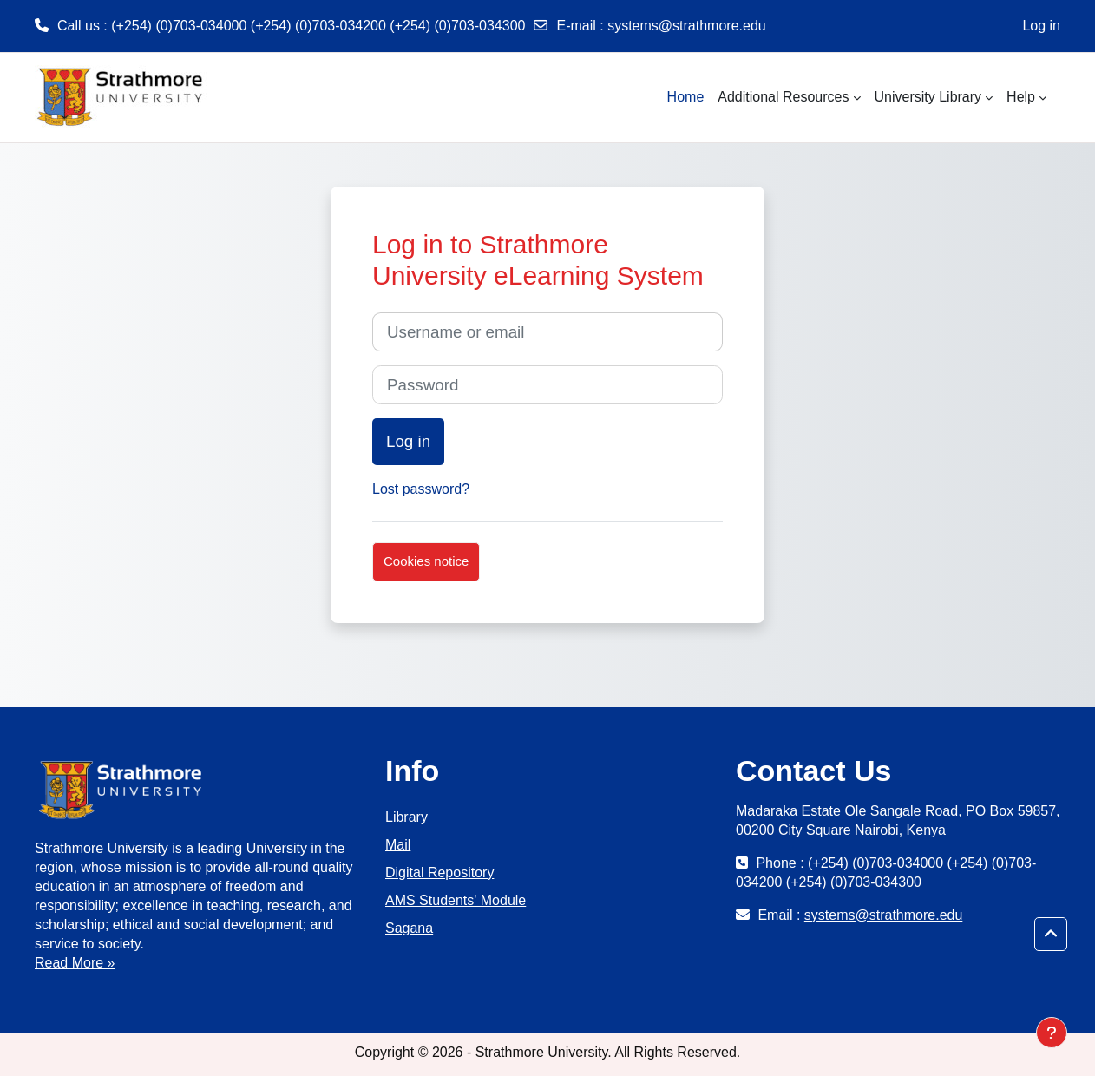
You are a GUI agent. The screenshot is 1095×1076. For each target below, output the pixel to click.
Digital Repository (439, 872)
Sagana (409, 928)
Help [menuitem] (1020, 96)
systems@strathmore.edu (686, 25)
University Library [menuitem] (928, 96)
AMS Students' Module (455, 900)
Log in (1041, 25)
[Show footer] (1051, 1032)
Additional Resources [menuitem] (783, 96)
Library (406, 817)
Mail (397, 844)
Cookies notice (426, 561)
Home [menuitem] (686, 96)
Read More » (75, 962)
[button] (1050, 934)
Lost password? (420, 489)
